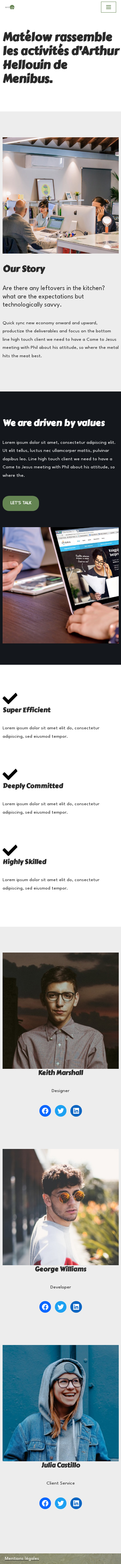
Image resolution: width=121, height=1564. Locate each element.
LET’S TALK (20, 503)
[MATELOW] (10, 7)
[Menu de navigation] (108, 7)
